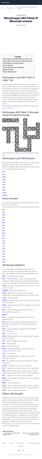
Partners (21, 446)
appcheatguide (5, 2)
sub (3, 254)
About (4, 443)
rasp (4, 190)
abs (3, 210)
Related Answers (8, 70)
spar (4, 185)
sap (3, 249)
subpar (4, 195)
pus (3, 241)
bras (4, 172)
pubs (4, 177)
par (3, 236)
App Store (36, 423)
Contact (11, 443)
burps (4, 192)
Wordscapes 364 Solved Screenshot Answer (18, 61)
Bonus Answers (8, 65)
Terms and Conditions (34, 443)
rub (3, 246)
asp (3, 217)
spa (3, 251)
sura (4, 259)
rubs (4, 182)
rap (3, 243)
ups (3, 262)
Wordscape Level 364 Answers (13, 63)
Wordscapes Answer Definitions (13, 67)
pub (3, 238)
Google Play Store (13, 426)
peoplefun (19, 400)
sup (3, 256)
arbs (4, 215)
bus (3, 230)
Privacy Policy (20, 443)
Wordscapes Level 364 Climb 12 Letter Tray (17, 59)
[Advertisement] (21, 38)
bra (3, 228)
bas (3, 225)
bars (4, 223)
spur (4, 187)
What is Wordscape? (10, 72)
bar (3, 220)
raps (4, 179)
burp (4, 233)
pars (4, 174)
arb (3, 212)
